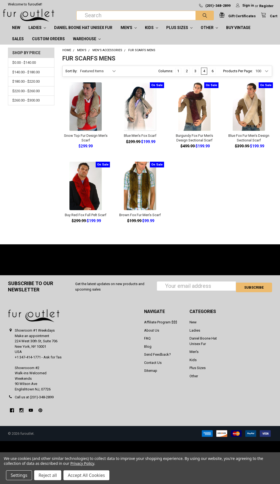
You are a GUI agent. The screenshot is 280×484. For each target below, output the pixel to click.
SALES (18, 44)
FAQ (147, 344)
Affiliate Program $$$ (160, 328)
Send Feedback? (157, 360)
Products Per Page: (238, 76)
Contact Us (153, 368)
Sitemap (150, 376)
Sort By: (71, 76)
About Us (151, 336)
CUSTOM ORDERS (48, 44)
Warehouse (87, 44)
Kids (151, 33)
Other (209, 33)
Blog (147, 352)
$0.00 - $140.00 (24, 68)
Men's (129, 33)
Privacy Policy (82, 463)
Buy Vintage (238, 33)
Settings (19, 475)
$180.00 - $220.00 (26, 87)
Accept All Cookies (86, 475)
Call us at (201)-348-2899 (34, 403)
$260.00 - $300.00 (26, 106)
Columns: (165, 76)
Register (266, 6)
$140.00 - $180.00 (26, 78)
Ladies (37, 33)
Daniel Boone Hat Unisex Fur (83, 33)
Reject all (48, 475)
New (16, 33)
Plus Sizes (179, 33)
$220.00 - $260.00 (26, 96)
